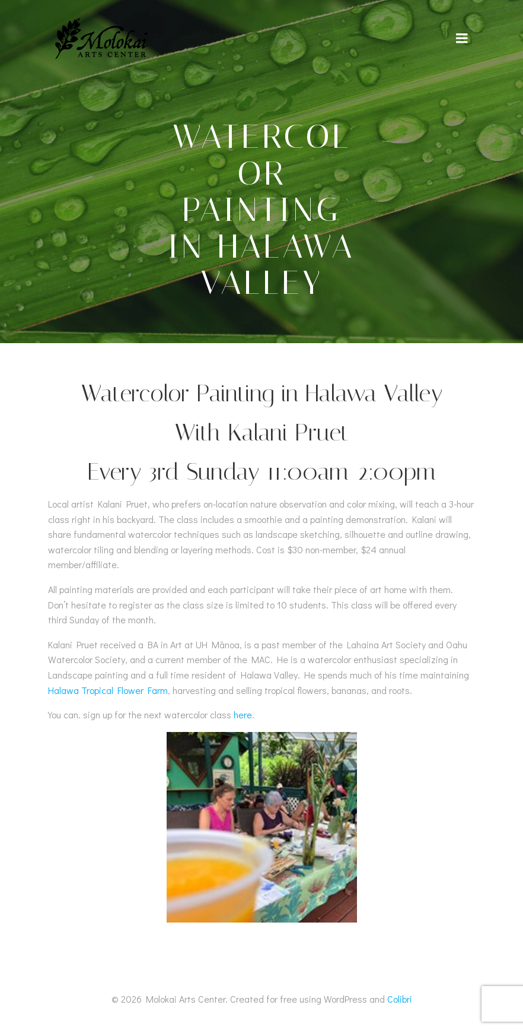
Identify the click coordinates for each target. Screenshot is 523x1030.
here (243, 714)
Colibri (399, 999)
